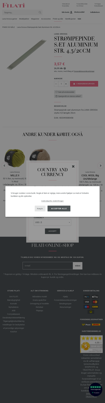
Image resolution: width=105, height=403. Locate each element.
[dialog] (52, 201)
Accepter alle (59, 208)
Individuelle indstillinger (52, 201)
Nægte (40, 208)
